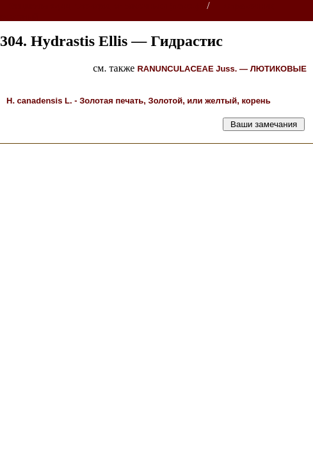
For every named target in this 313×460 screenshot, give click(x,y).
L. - (138, 100)
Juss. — (222, 68)
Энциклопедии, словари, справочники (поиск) (104, 6)
